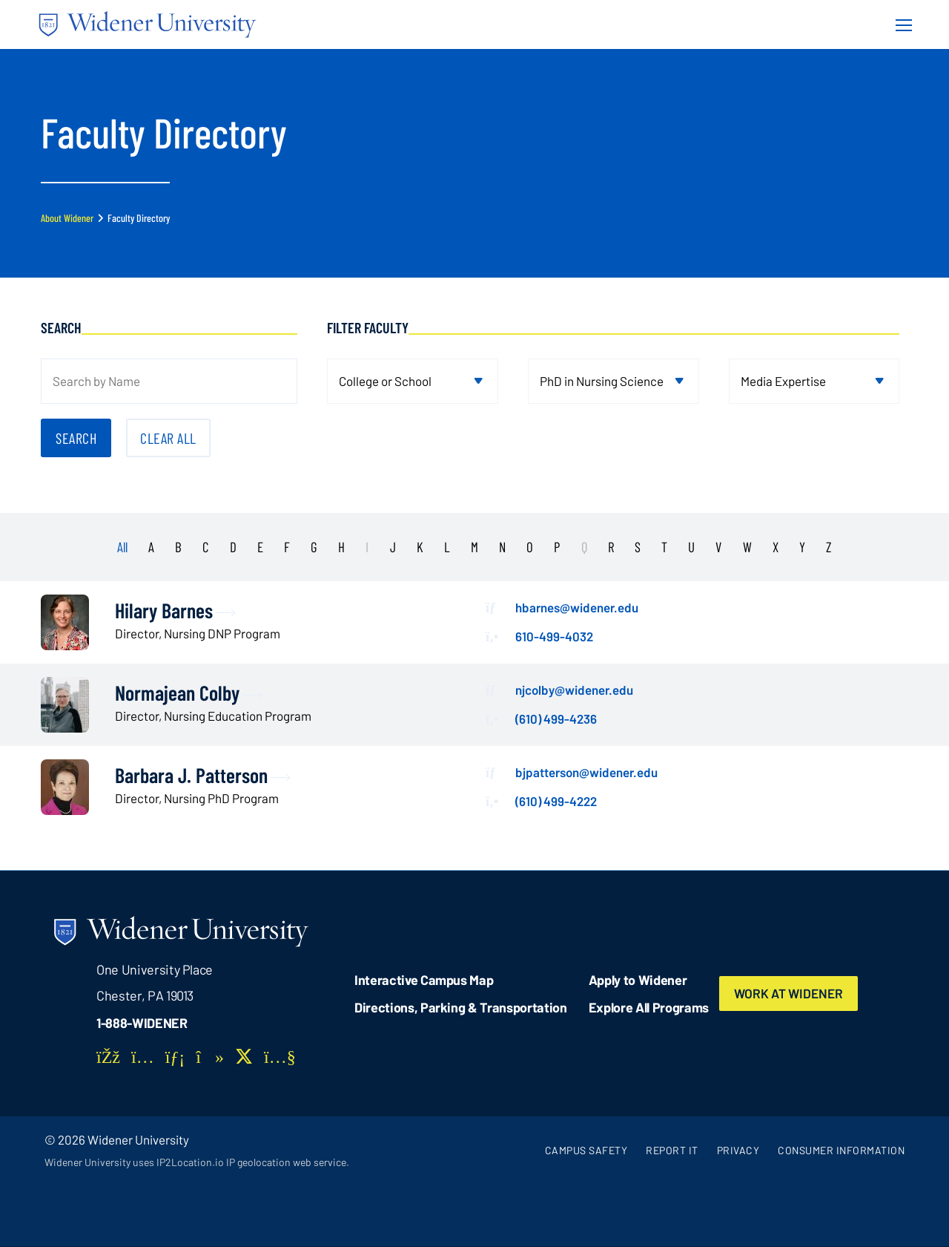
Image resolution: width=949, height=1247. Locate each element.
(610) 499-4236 (556, 718)
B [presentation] (178, 546)
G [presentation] (314, 546)
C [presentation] (205, 546)
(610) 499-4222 (556, 800)
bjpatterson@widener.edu (586, 772)
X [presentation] (775, 546)
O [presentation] (529, 546)
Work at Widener (788, 993)
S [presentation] (638, 546)
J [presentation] (393, 546)
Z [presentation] (829, 546)
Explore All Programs (649, 1007)
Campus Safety (586, 1150)
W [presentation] (747, 546)
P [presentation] (557, 546)
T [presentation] (664, 546)
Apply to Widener (638, 980)
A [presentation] (151, 546)
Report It (672, 1150)
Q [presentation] (584, 546)
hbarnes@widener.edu (576, 607)
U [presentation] (691, 546)
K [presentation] (420, 546)
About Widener (67, 218)
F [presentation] (287, 546)
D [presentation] (233, 546)
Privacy (738, 1150)
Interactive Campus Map (423, 980)
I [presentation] (367, 546)
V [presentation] (718, 546)
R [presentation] (611, 546)
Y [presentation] (802, 546)
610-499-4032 (554, 636)
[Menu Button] (899, 24)
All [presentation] (122, 546)
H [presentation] (341, 546)
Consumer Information (841, 1150)
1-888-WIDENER (142, 1023)
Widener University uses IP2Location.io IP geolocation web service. (196, 1162)
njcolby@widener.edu (574, 689)
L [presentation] (447, 546)
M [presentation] (474, 546)
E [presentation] (260, 546)
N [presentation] (502, 546)
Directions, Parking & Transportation (460, 1007)
